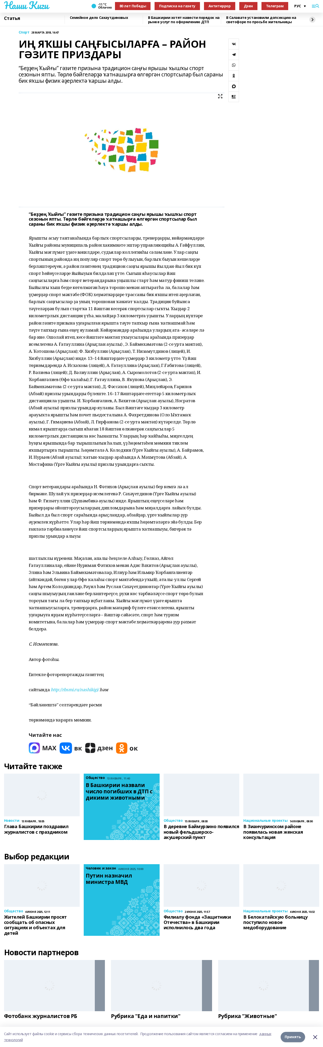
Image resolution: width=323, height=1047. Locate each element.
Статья (12, 18)
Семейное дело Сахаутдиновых (99, 18)
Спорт (24, 32)
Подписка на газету (177, 6)
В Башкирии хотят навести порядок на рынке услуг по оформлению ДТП (184, 20)
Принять (293, 1036)
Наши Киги (26, 5)
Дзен (248, 6)
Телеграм (275, 6)
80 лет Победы (133, 6)
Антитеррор (220, 6)
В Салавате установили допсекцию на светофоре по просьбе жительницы (261, 20)
